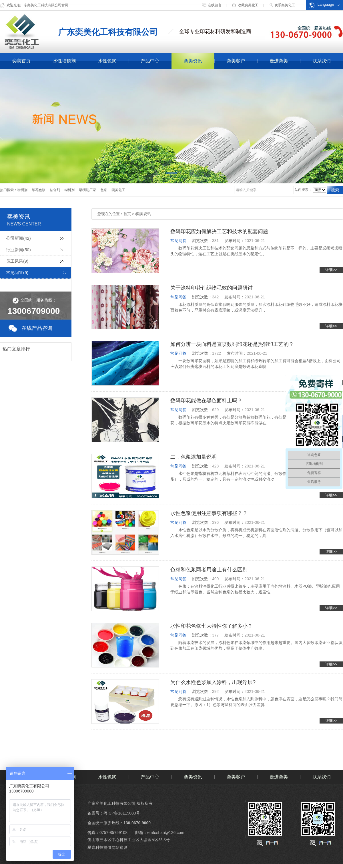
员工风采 (17, 261)
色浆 (103, 190)
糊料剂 (69, 190)
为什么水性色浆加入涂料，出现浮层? (213, 682)
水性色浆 (107, 60)
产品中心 (150, 60)
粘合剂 (55, 190)
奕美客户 (236, 60)
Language (321, 5)
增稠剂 (22, 190)
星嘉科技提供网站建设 (107, 847)
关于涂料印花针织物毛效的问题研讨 (211, 288)
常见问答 (17, 272)
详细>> (331, 269)
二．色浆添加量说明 (193, 457)
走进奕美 (279, 60)
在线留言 (212, 5)
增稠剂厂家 (87, 190)
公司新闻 (18, 238)
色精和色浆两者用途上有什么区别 (209, 569)
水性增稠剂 (64, 60)
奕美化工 (118, 190)
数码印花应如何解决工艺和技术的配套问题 (219, 231)
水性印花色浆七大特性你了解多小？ (211, 626)
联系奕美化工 (281, 5)
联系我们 (321, 60)
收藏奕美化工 (245, 5)
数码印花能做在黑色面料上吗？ (206, 400)
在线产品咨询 (36, 328)
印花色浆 (38, 190)
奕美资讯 (193, 60)
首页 (127, 214)
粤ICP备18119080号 (121, 813)
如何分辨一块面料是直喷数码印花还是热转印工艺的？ (232, 344)
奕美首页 (21, 60)
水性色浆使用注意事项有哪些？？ (209, 513)
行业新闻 (18, 249)
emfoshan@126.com (165, 832)
